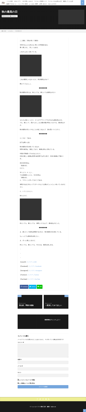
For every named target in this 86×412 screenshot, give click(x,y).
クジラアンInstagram (35, 270)
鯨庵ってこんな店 (68, 1)
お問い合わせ (43, 4)
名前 (20, 359)
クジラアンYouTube (34, 279)
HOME (4, 31)
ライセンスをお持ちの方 (55, 1)
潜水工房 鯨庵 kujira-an (48, 406)
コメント (21, 342)
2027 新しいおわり (27, 1)
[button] (71, 17)
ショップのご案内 (23, 4)
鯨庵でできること (11, 4)
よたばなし (13, 16)
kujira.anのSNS (52, 4)
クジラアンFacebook (35, 266)
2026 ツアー (17, 1)
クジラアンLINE (32, 262)
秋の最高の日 (19, 31)
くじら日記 (10, 1)
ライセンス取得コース (40, 1)
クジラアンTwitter (33, 275)
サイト (19, 372)
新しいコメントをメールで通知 (26, 380)
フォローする (52, 322)
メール (20, 366)
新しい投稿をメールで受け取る (26, 383)
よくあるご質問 (33, 4)
